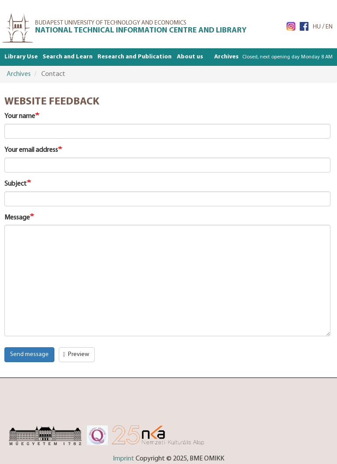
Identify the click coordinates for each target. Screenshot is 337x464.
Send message (29, 354)
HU (317, 27)
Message (17, 217)
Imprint (123, 458)
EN (329, 27)
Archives (226, 57)
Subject (15, 183)
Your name (19, 116)
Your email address (31, 150)
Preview (76, 354)
